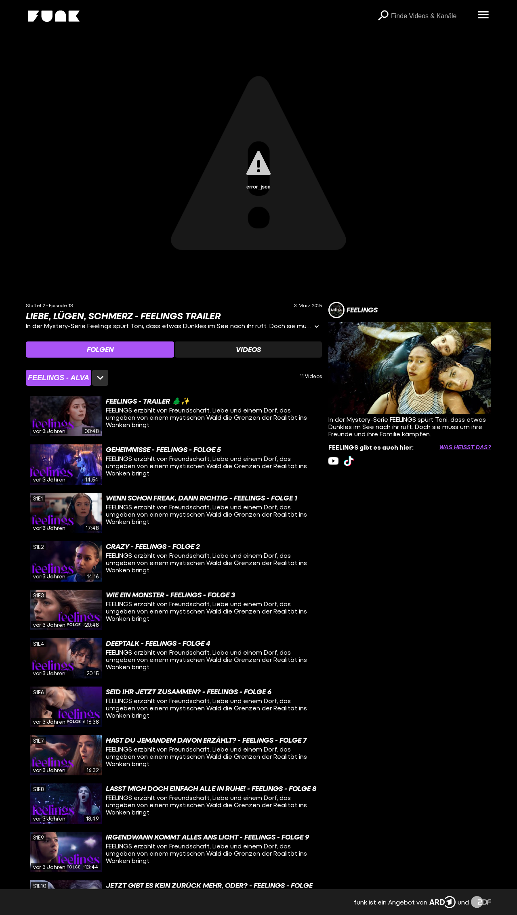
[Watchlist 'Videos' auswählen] (248, 349)
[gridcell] (174, 416)
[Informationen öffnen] (316, 327)
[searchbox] (431, 16)
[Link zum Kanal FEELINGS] (353, 310)
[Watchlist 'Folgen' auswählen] (100, 349)
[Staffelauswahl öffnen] (67, 378)
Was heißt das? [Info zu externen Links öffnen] (465, 447)
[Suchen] (383, 16)
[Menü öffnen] (483, 15)
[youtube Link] (333, 461)
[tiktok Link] (349, 461)
